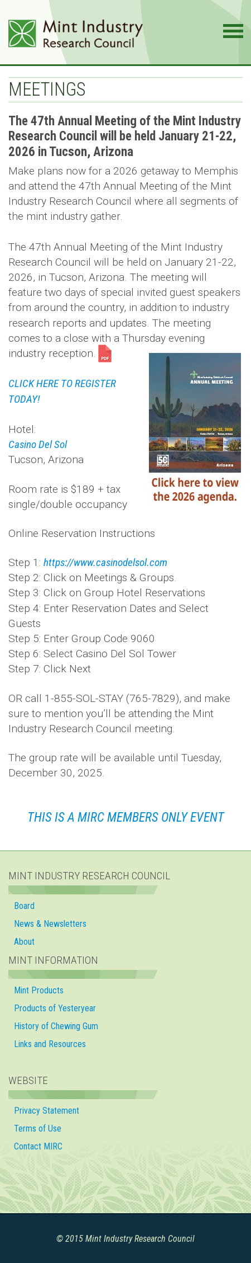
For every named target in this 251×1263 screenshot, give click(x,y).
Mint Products (39, 990)
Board (24, 906)
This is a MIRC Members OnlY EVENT (125, 817)
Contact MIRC (38, 1146)
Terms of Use (37, 1128)
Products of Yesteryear (55, 1008)
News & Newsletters (50, 923)
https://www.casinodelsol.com (105, 562)
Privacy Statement (46, 1110)
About (24, 941)
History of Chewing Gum (56, 1026)
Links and (51, 1044)
